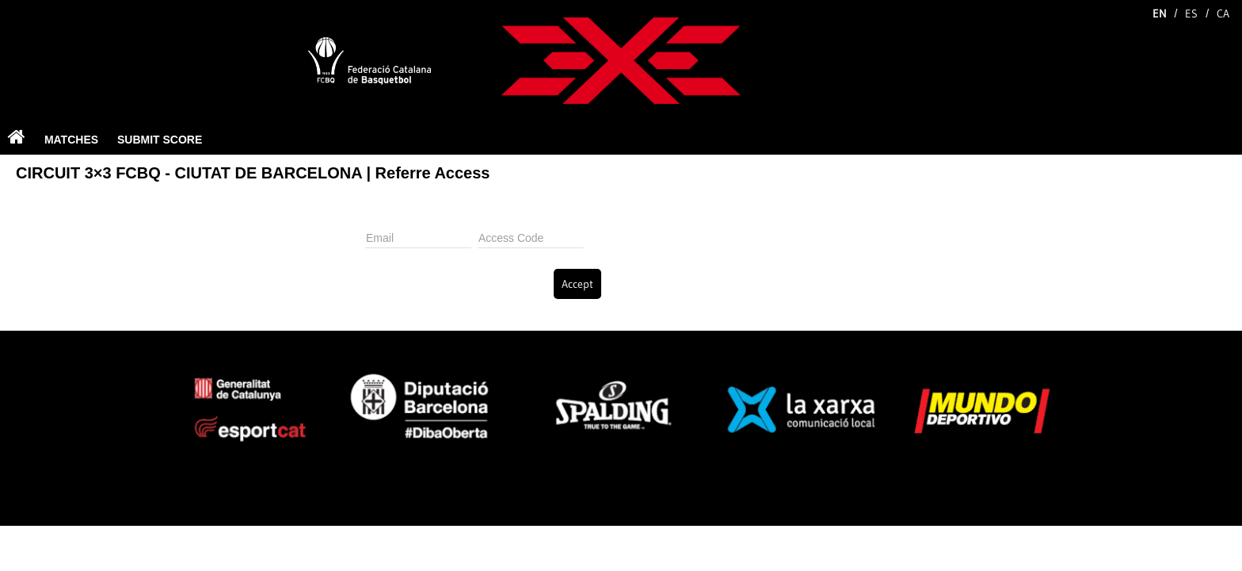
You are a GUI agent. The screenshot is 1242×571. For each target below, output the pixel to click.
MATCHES (71, 139)
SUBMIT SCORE (159, 139)
